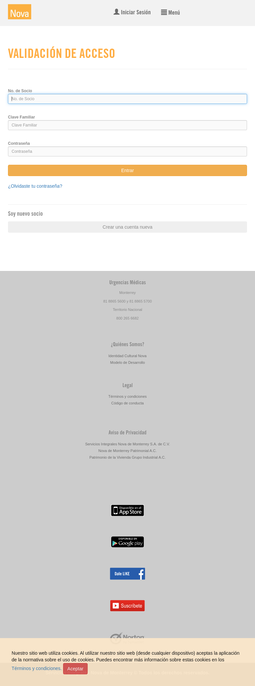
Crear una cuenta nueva (127, 227)
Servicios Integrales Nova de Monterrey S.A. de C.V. (127, 444)
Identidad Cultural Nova (128, 356)
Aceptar (75, 668)
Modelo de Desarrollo (127, 362)
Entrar (127, 170)
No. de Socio (20, 91)
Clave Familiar (21, 117)
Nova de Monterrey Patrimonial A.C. (127, 451)
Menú (170, 12)
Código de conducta (127, 403)
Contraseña (19, 143)
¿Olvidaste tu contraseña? (35, 186)
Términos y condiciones (127, 396)
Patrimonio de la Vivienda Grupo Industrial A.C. (127, 457)
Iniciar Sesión (132, 12)
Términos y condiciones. (37, 668)
